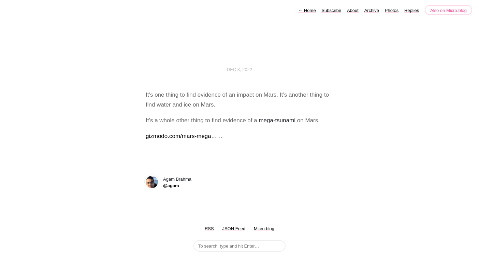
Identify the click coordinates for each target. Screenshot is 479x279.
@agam (171, 185)
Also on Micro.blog (448, 10)
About (353, 10)
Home (307, 10)
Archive (371, 10)
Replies (411, 10)
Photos (391, 10)
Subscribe (331, 10)
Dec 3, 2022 (239, 69)
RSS (209, 228)
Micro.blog (264, 228)
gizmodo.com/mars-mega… (181, 136)
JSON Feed (233, 228)
